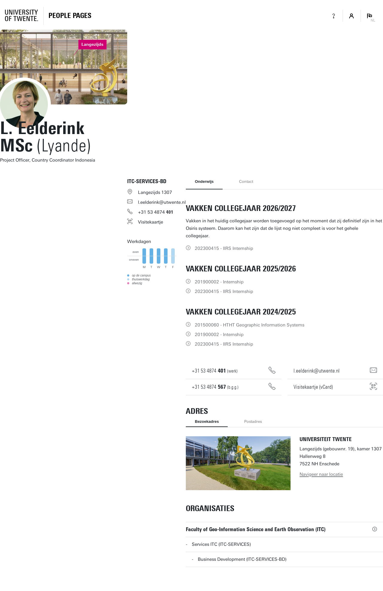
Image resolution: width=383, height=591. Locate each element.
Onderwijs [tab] (204, 181)
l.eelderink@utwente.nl (162, 202)
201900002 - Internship (219, 282)
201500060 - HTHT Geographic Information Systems (249, 325)
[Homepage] (69, 16)
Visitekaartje (150, 222)
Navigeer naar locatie (321, 474)
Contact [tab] (246, 181)
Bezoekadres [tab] (207, 421)
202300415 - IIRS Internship (224, 248)
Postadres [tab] (253, 421)
